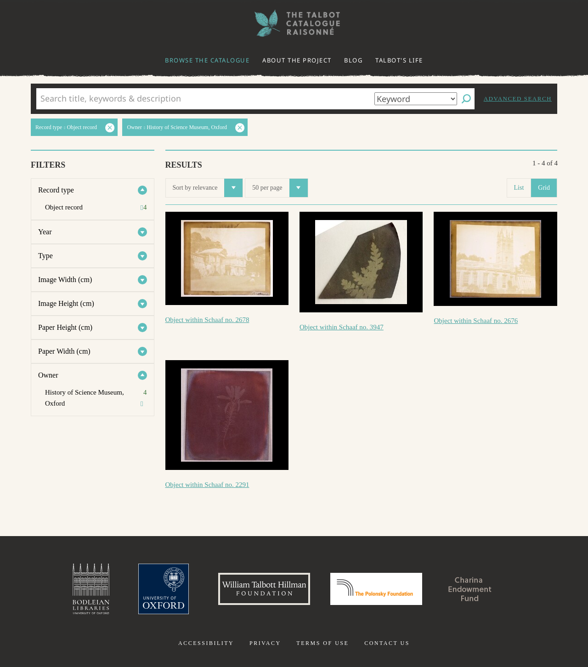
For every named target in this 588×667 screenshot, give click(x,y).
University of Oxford (163, 589)
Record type (56, 190)
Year (44, 232)
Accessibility (206, 643)
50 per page (279, 188)
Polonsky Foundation (376, 589)
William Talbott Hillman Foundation (264, 589)
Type (45, 256)
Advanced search (518, 98)
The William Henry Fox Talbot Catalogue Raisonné (294, 23)
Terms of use (322, 643)
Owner (48, 375)
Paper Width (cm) (64, 351)
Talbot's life (399, 60)
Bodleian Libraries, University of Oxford (91, 589)
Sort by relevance (208, 188)
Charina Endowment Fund (470, 589)
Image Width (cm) (65, 279)
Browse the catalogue (207, 60)
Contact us (387, 643)
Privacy (265, 643)
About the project (297, 60)
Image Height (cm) (66, 303)
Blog (353, 60)
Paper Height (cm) (65, 327)
